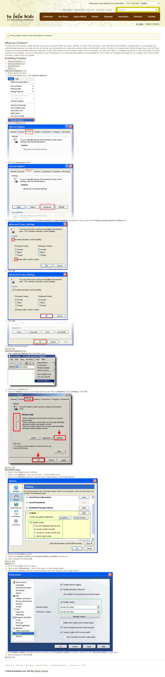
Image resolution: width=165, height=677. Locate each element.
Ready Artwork (41, 671)
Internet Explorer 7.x (16, 61)
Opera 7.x (12, 68)
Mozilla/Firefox (14, 66)
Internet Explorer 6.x (16, 63)
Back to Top (10, 349)
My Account (68, 10)
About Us (9, 665)
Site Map (29, 665)
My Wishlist (80, 10)
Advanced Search (58, 665)
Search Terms (42, 665)
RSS (83, 665)
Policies (19, 665)
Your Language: (133, 3)
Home (140, 24)
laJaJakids (20, 17)
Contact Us (73, 665)
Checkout (100, 10)
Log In (109, 10)
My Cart (90, 10)
